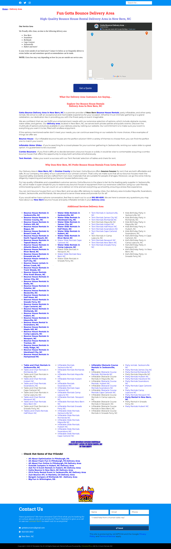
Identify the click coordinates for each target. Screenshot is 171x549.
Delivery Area (74, 463)
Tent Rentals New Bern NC (104, 242)
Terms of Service (107, 536)
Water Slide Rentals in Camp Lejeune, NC (69, 246)
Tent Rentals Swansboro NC (104, 229)
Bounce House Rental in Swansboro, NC (36, 323)
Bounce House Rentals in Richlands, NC (36, 310)
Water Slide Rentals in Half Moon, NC (69, 227)
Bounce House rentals (35, 263)
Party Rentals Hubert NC (137, 376)
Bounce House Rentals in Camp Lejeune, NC (36, 332)
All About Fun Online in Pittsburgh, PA (47, 463)
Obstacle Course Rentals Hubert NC (103, 382)
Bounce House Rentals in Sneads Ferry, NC (36, 300)
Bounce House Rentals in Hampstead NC (36, 355)
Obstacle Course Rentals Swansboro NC (103, 387)
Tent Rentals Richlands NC (104, 220)
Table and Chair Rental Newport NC (34, 398)
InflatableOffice (86, 546)
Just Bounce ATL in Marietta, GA (44, 475)
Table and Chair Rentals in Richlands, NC (36, 371)
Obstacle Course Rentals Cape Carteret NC (103, 391)
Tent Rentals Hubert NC (102, 224)
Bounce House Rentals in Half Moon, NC (36, 296)
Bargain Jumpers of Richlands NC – (46, 477)
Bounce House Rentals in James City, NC (36, 278)
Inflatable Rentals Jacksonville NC (66, 366)
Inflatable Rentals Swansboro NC (66, 384)
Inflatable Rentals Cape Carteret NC (69, 389)
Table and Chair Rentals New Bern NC (35, 403)
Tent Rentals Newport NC (103, 240)
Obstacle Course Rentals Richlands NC (103, 373)
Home (5, 9)
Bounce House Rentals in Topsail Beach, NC (36, 241)
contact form (35, 521)
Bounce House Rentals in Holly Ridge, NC (36, 346)
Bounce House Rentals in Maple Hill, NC (36, 328)
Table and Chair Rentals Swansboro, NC (35, 384)
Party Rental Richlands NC (137, 372)
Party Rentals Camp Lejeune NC (134, 391)
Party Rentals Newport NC (137, 395)
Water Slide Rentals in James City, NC (69, 223)
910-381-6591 (98, 197)
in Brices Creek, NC (36, 264)
